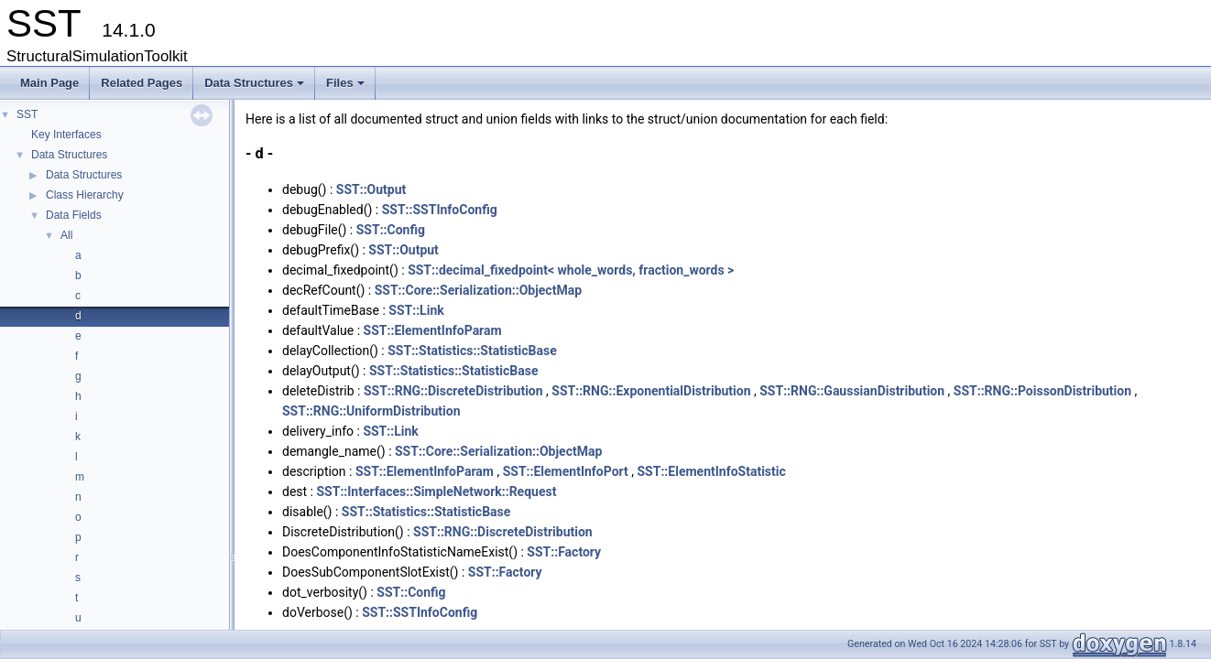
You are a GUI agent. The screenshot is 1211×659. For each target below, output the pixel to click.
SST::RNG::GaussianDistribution (851, 391)
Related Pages (141, 83)
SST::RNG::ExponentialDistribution (650, 391)
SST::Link (415, 310)
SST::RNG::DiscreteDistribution (453, 391)
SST (27, 114)
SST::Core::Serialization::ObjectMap (478, 290)
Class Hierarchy (85, 195)
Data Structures (255, 88)
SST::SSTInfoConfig (439, 209)
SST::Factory (564, 552)
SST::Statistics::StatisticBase (472, 350)
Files (346, 88)
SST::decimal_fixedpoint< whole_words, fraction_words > (571, 270)
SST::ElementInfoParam (433, 330)
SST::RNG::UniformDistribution (371, 411)
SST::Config (390, 229)
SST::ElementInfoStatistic (712, 471)
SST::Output (371, 189)
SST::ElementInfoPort (565, 471)
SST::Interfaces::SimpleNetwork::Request (436, 491)
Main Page (49, 83)
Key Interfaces (66, 134)
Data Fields (74, 215)
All (66, 235)
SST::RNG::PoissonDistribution (1042, 391)
